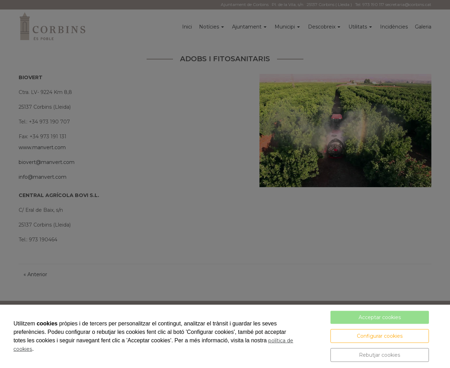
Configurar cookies (380, 336)
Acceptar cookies (380, 317)
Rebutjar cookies (379, 355)
